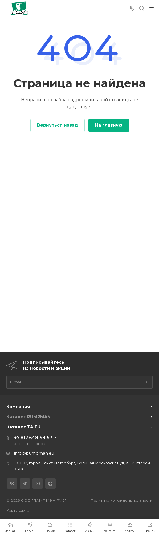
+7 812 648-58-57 (33, 437)
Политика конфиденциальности (122, 500)
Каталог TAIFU (23, 427)
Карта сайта (17, 510)
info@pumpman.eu (34, 453)
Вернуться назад (57, 125)
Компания (18, 406)
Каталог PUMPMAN (28, 416)
